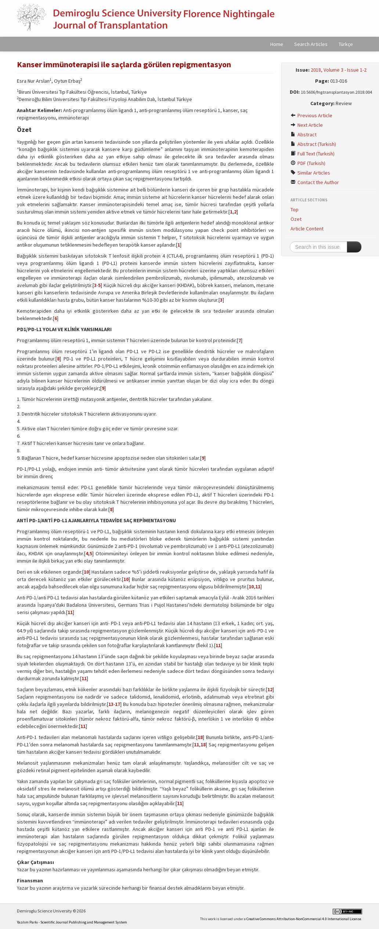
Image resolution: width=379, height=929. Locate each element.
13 (110, 704)
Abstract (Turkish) (313, 144)
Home (276, 44)
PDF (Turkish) (307, 163)
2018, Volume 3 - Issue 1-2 (339, 70)
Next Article (306, 125)
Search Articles (311, 44)
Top (294, 209)
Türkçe (346, 44)
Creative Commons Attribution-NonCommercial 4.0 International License (303, 919)
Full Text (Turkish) (312, 153)
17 (117, 704)
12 (269, 689)
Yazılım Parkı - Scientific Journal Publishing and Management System (72, 922)
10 (86, 571)
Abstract (303, 134)
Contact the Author (314, 182)
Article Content (307, 228)
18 (200, 737)
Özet (296, 219)
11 (257, 586)
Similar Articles (310, 172)
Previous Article (311, 115)
